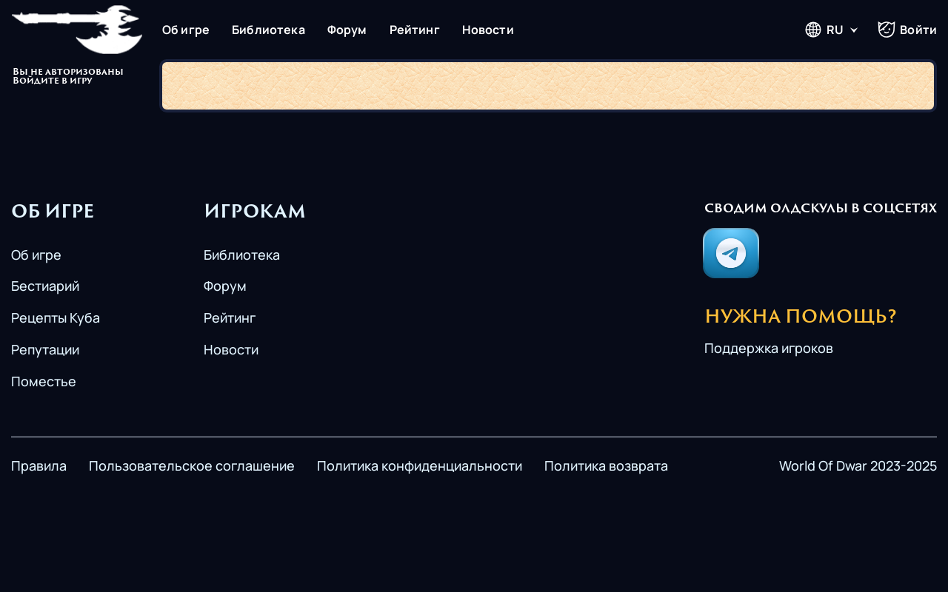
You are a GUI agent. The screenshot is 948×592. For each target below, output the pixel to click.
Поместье (43, 381)
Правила (39, 465)
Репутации (45, 349)
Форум (347, 29)
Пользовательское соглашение (192, 465)
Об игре (186, 29)
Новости (488, 29)
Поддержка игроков (768, 348)
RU (824, 29)
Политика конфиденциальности (419, 465)
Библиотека (268, 29)
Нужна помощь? (800, 318)
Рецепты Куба (55, 317)
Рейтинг (415, 29)
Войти (907, 29)
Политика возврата (606, 465)
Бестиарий (45, 286)
